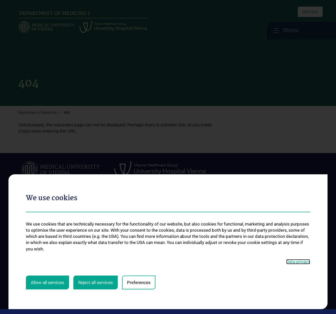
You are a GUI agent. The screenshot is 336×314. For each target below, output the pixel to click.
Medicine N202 (210, 234)
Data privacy (298, 165)
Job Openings (35, 267)
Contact (24, 237)
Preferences (139, 185)
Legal (220, 302)
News (22, 220)
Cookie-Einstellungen (271, 302)
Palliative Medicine (92, 249)
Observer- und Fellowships (219, 242)
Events (23, 229)
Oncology (85, 227)
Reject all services (95, 185)
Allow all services (47, 185)
